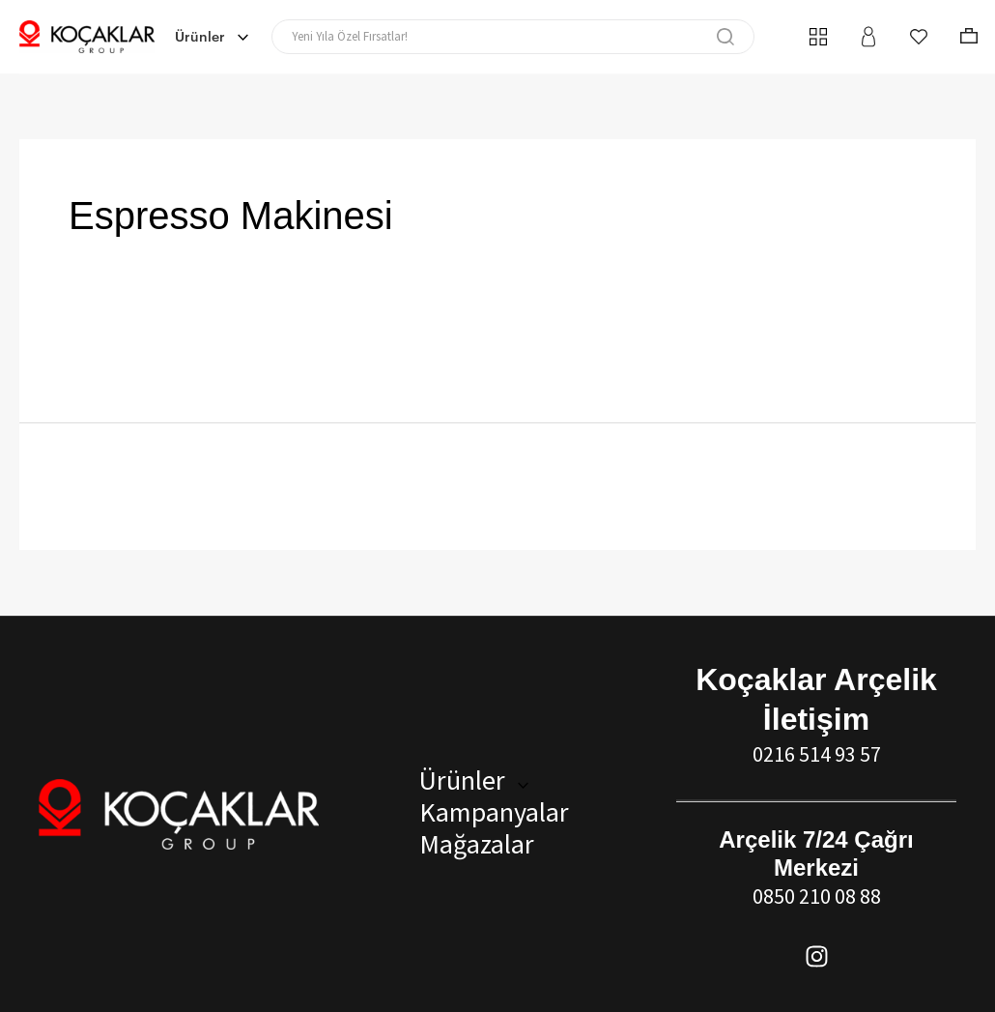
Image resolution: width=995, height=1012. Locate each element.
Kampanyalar (490, 812)
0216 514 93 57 (817, 753)
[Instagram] (817, 956)
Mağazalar (472, 843)
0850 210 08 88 (817, 896)
